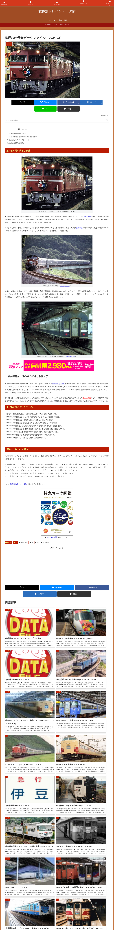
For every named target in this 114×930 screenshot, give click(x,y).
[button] (101, 102)
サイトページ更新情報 (13, 840)
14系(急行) (23, 535)
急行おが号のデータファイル (19, 133)
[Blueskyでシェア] (30, 102)
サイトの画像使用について (34, 922)
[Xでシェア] (13, 102)
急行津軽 (87, 209)
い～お (8, 535)
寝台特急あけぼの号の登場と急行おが (24, 130)
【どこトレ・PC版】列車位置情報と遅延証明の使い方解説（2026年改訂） (30, 865)
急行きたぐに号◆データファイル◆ (15, 855)
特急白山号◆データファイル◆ (14, 844)
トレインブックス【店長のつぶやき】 (21, 893)
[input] (57, 113)
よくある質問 (52, 922)
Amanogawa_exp (65, 278)
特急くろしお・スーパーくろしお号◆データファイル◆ (23, 871)
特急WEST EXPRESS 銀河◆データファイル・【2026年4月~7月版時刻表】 (30, 876)
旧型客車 (45, 535)
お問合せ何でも (65, 922)
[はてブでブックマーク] (65, 102)
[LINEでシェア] (83, 102)
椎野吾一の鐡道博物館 (15, 902)
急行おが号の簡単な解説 (17, 127)
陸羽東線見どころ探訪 (18, 477)
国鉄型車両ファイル (14, 899)
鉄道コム (10, 896)
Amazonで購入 (51, 530)
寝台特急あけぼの (58, 376)
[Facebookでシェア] (48, 102)
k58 (37, 535)
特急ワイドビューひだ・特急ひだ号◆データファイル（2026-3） (26, 860)
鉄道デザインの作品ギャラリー (18, 905)
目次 (19, 123)
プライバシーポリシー (81, 922)
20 (31, 535)
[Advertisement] (31, 558)
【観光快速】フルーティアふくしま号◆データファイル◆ (23, 849)
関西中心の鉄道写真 (14, 908)
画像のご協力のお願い (16, 136)
